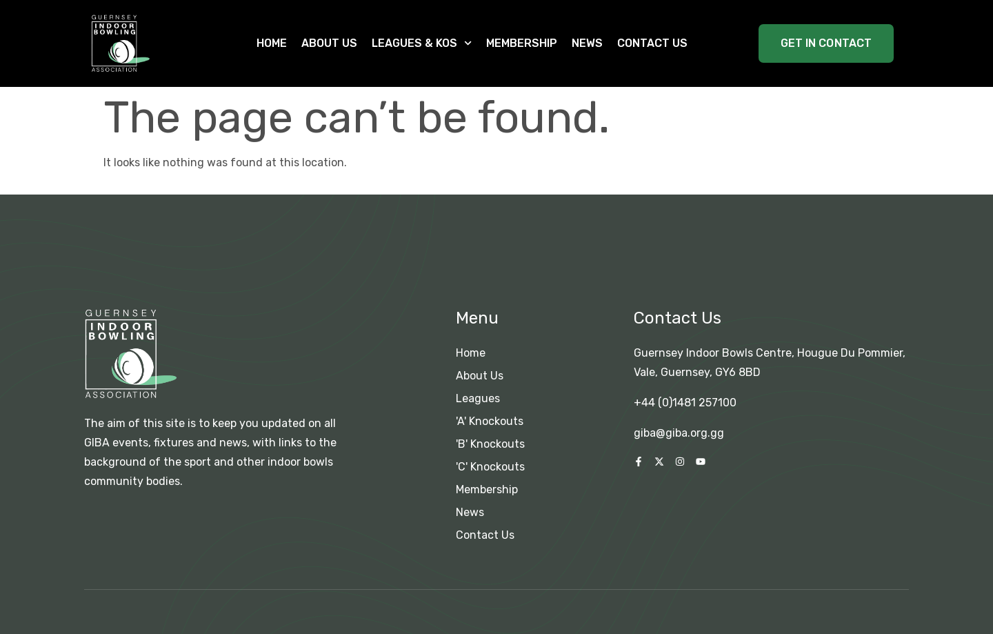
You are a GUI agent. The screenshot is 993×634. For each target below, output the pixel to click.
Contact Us (652, 43)
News (587, 43)
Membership (521, 43)
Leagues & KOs (422, 43)
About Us (329, 43)
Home (272, 43)
